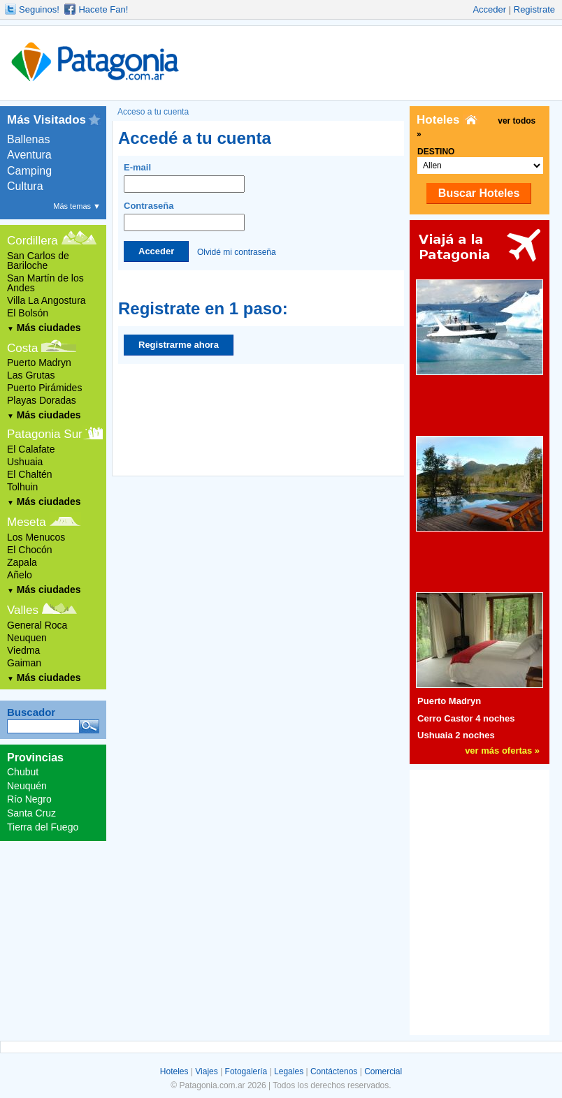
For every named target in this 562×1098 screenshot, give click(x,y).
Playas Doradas (41, 400)
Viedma (23, 650)
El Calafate (31, 449)
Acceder (489, 9)
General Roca (37, 625)
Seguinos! (39, 9)
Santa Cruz (31, 813)
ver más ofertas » (502, 750)
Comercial (383, 1071)
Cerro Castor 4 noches (465, 718)
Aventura (29, 155)
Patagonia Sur (44, 434)
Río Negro (29, 799)
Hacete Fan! (103, 9)
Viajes (206, 1071)
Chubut (22, 771)
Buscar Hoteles (479, 193)
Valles (22, 610)
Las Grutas (31, 375)
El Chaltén (29, 474)
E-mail (184, 177)
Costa (22, 348)
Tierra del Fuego (42, 827)
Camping (29, 171)
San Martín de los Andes (45, 282)
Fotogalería (246, 1071)
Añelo (19, 574)
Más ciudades (44, 327)
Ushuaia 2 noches (456, 735)
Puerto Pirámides (44, 387)
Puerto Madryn (39, 362)
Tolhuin (22, 486)
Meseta (26, 522)
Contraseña (184, 215)
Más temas (77, 206)
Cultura (25, 186)
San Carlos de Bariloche (38, 260)
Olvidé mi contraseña (236, 251)
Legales (288, 1071)
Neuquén (27, 785)
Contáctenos (333, 1071)
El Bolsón (27, 313)
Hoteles (174, 1071)
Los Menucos (36, 537)
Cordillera (32, 240)
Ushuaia (25, 461)
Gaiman (24, 662)
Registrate (534, 9)
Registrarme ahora (178, 344)
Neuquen (27, 637)
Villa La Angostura (46, 300)
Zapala (22, 562)
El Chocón (29, 549)
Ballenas (28, 139)
